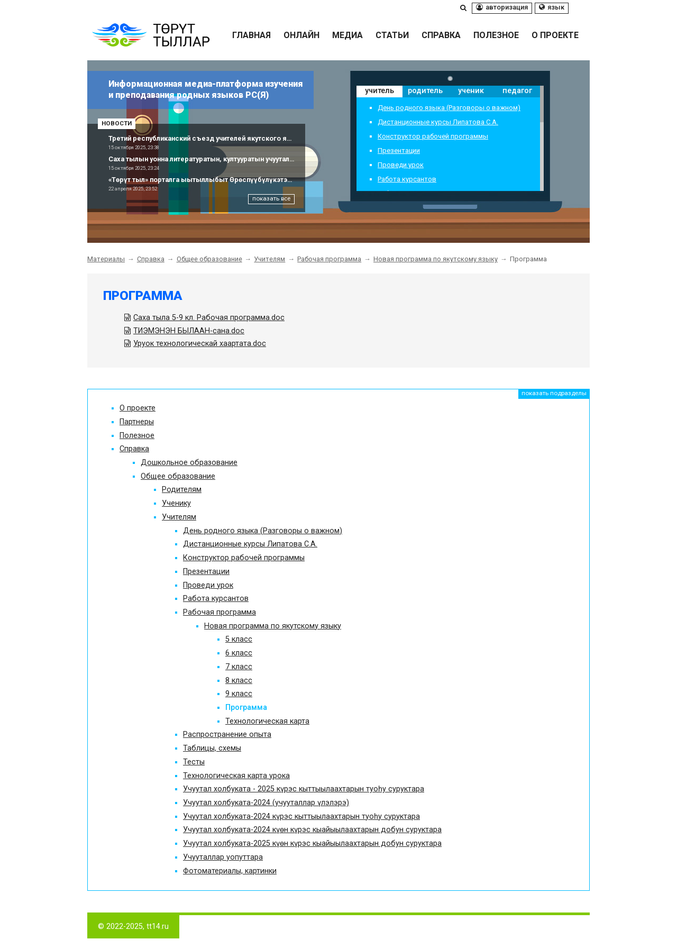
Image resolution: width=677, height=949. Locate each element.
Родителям (182, 489)
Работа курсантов (407, 179)
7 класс (238, 666)
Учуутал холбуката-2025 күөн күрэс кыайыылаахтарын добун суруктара (312, 843)
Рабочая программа (329, 259)
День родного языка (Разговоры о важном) (449, 108)
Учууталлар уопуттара (223, 857)
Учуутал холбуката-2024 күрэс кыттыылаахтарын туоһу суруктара (301, 816)
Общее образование (209, 259)
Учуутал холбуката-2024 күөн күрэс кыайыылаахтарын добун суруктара (312, 829)
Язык (551, 7)
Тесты (194, 762)
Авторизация (502, 7)
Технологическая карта (267, 721)
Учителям (269, 259)
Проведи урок (401, 165)
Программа (142, 295)
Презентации (399, 151)
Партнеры (137, 421)
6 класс (238, 653)
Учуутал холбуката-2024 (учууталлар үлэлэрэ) (266, 802)
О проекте (137, 408)
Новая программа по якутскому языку (435, 259)
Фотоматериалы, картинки (230, 870)
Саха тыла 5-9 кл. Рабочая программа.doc (209, 317)
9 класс (238, 693)
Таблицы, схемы (212, 748)
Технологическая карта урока (236, 775)
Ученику (176, 503)
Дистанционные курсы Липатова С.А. (438, 122)
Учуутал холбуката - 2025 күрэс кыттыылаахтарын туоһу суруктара (303, 788)
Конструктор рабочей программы (433, 136)
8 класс (238, 680)
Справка (150, 259)
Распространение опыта (227, 734)
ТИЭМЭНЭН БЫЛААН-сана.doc (188, 330)
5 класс (238, 639)
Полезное (137, 435)
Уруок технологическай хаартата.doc (199, 343)
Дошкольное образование (189, 462)
